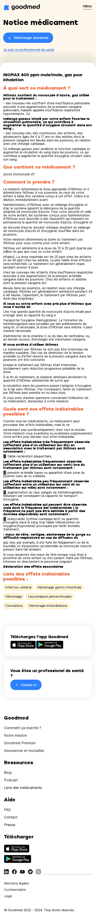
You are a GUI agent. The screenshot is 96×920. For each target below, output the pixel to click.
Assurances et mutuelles (24, 750)
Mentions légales (16, 883)
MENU (87, 6)
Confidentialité (15, 890)
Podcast (11, 780)
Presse (9, 825)
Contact (11, 817)
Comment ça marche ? (22, 728)
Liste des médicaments (23, 788)
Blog (8, 772)
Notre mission (15, 735)
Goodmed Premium (20, 743)
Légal (8, 896)
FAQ (7, 809)
